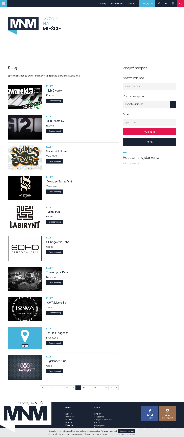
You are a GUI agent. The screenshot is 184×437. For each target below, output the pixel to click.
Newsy (103, 3)
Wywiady (69, 417)
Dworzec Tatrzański (59, 181)
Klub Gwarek (54, 90)
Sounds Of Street (57, 151)
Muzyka (68, 419)
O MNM (97, 414)
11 (67, 388)
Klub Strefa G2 (55, 121)
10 (62, 388)
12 (73, 388)
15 (90, 388)
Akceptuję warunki (127, 431)
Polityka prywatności (103, 419)
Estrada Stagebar (57, 333)
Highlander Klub (56, 361)
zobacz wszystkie (132, 163)
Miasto (131, 3)
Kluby (49, 86)
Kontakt (97, 422)
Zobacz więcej (54, 101)
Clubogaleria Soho (57, 242)
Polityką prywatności (109, 431)
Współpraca (100, 425)
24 (111, 388)
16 (95, 388)
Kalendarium (117, 3)
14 (84, 388)
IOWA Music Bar (56, 302)
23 (106, 388)
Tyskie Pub (53, 211)
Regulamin (99, 417)
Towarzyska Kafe (57, 272)
